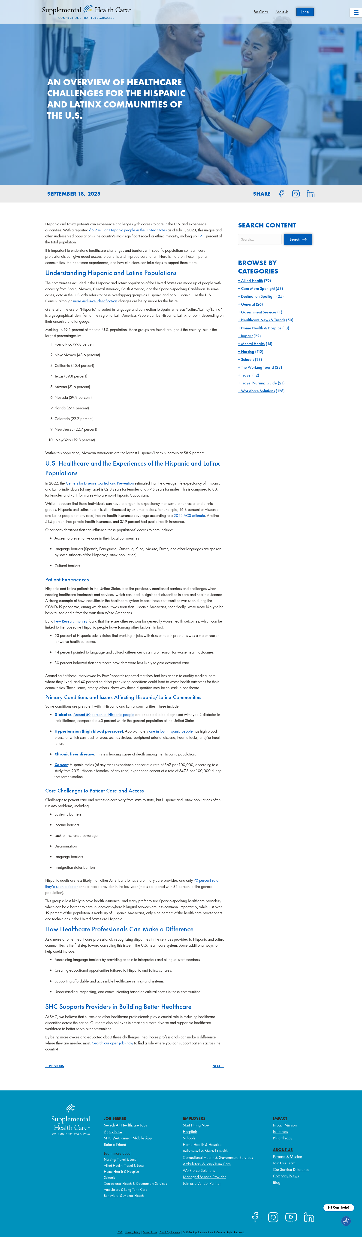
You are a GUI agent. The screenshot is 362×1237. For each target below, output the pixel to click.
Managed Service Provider (204, 1176)
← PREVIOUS (54, 1066)
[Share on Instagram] (293, 193)
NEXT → (218, 1066)
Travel (246, 375)
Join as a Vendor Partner (202, 1183)
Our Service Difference (291, 1169)
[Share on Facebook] (278, 193)
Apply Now (113, 1131)
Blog (276, 1182)
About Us (281, 11)
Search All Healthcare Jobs (125, 1125)
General (248, 304)
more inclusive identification (95, 301)
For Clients (261, 11)
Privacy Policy (132, 1232)
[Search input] (260, 239)
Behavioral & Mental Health (124, 1195)
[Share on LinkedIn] (308, 193)
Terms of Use (150, 1232)
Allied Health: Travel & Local (124, 1165)
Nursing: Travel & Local (120, 1159)
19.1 (201, 236)
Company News (286, 1176)
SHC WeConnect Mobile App (128, 1138)
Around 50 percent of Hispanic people (103, 714)
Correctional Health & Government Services (135, 1183)
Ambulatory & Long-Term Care (125, 1189)
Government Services (258, 312)
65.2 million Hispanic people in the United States (128, 230)
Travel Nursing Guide (259, 383)
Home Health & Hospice (261, 328)
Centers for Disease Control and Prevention (100, 483)
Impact (247, 335)
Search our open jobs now (112, 1043)
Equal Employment (170, 1232)
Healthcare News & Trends (263, 319)
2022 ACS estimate (189, 515)
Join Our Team (284, 1163)
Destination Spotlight (258, 296)
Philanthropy (282, 1138)
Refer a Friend (115, 1144)
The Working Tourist (257, 367)
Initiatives (280, 1131)
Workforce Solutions (258, 390)
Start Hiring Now (196, 1125)
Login (305, 11)
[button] (298, 239)
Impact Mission (285, 1125)
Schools (247, 359)
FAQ (120, 1232)
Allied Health (252, 280)
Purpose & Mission (287, 1156)
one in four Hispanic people (171, 731)
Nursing (247, 351)
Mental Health (253, 343)
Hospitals (190, 1131)
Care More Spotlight (258, 288)
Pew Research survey (70, 621)
